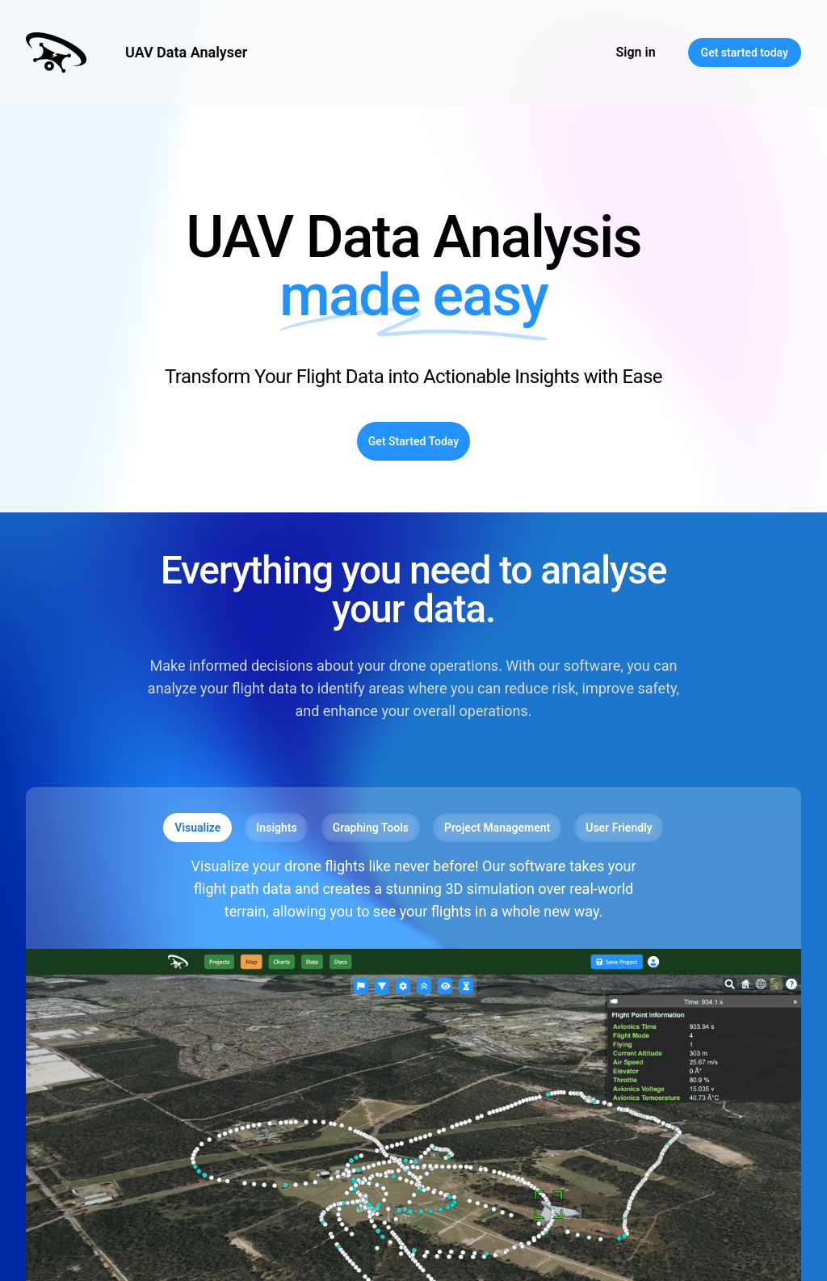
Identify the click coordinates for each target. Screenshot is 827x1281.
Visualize (197, 827)
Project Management (497, 827)
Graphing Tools (371, 827)
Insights (276, 827)
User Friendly (619, 827)
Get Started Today (413, 441)
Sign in (636, 52)
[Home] (56, 52)
